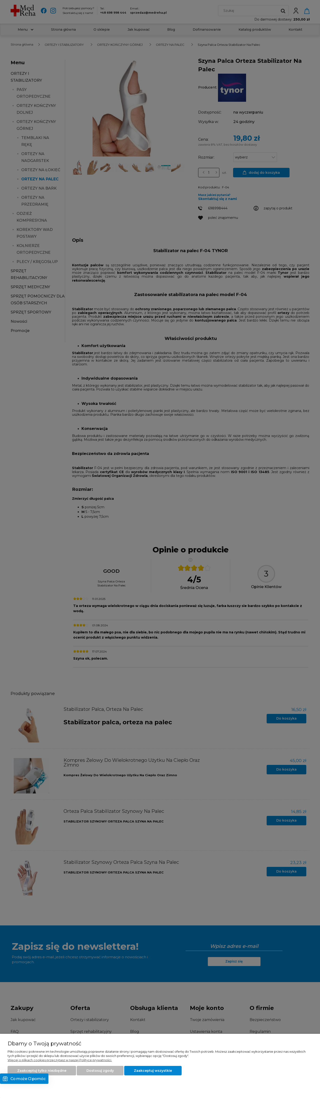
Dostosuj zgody (100, 1070)
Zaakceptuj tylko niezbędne (41, 1070)
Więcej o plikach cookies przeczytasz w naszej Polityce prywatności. (60, 1060)
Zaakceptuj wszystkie (153, 1070)
